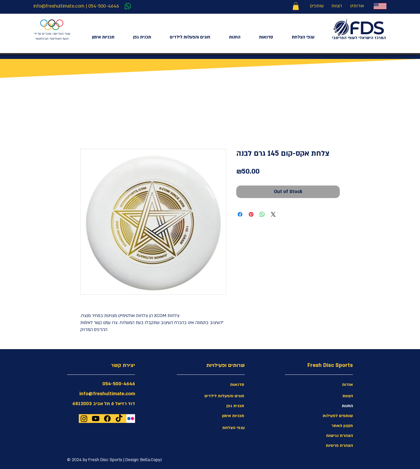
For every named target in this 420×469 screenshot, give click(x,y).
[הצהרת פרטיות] (332, 446)
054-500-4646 (103, 6)
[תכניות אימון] (223, 416)
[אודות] (332, 385)
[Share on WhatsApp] (262, 214)
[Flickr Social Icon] (130, 418)
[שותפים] (316, 6)
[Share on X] (273, 214)
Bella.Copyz (151, 460)
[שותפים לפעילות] (332, 416)
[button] (332, 436)
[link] (296, 6)
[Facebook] (107, 418)
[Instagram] (84, 418)
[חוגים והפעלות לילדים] (223, 396)
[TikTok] (119, 418)
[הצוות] (336, 6)
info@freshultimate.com (59, 6)
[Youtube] (95, 418)
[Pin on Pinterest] (251, 214)
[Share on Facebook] (240, 214)
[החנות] (332, 406)
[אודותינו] (357, 6)
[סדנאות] (223, 385)
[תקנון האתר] (332, 426)
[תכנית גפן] (223, 406)
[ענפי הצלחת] (224, 428)
